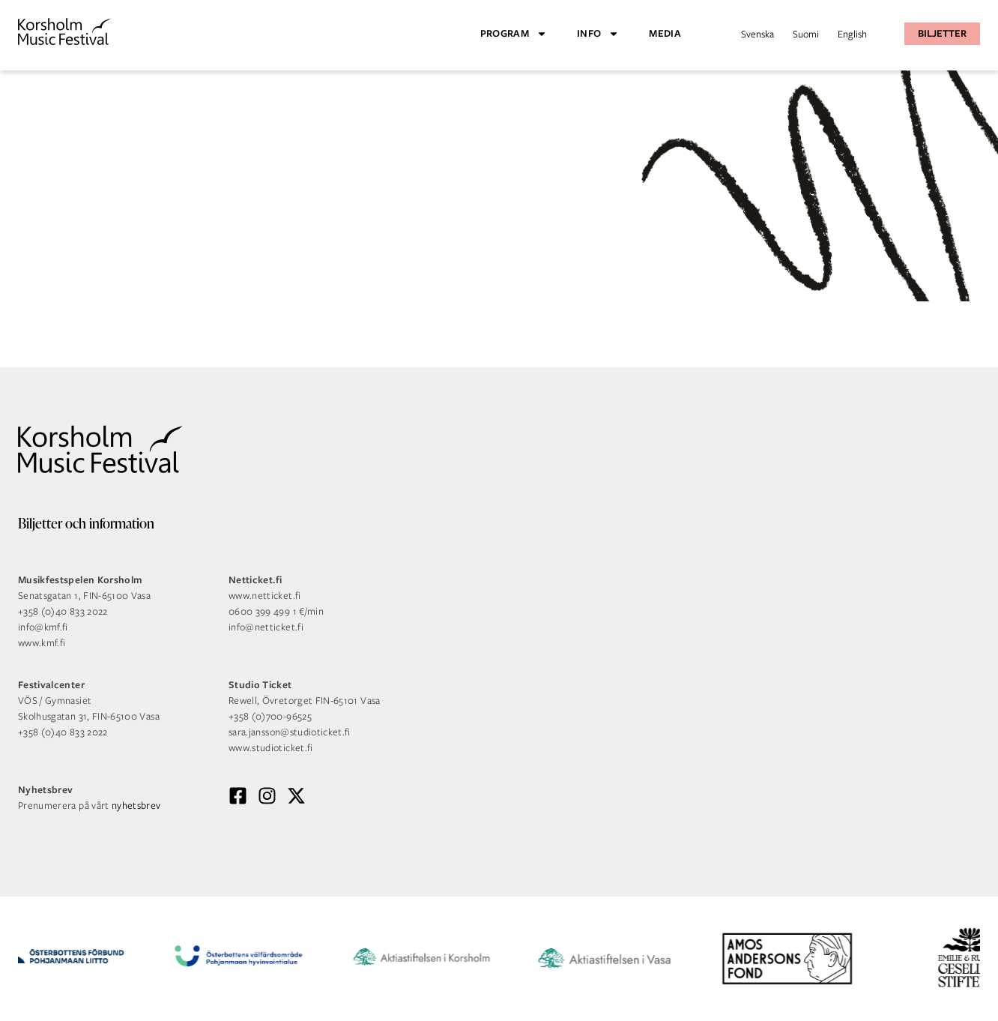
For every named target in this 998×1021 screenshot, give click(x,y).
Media (665, 33)
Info (598, 33)
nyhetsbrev (136, 805)
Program (513, 33)
